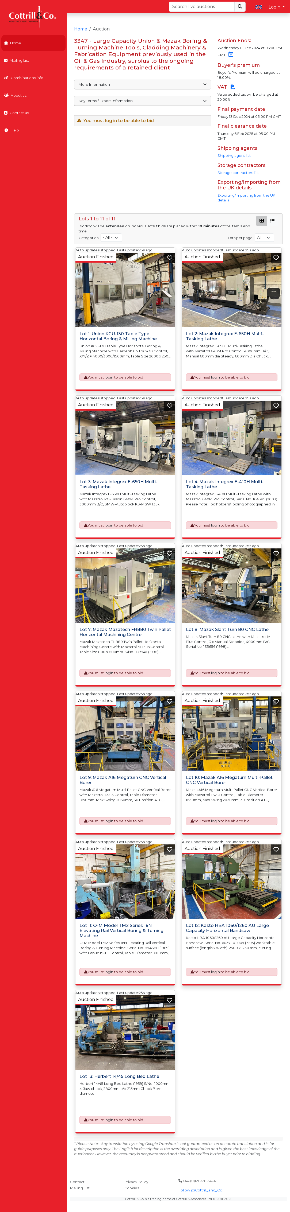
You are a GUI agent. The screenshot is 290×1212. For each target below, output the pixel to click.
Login (275, 7)
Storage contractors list (238, 172)
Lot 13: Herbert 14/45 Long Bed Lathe (119, 1076)
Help (11, 130)
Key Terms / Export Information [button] (143, 101)
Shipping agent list (234, 155)
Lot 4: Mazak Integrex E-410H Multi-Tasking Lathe (225, 484)
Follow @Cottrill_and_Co (200, 1190)
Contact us (16, 113)
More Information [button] (143, 84)
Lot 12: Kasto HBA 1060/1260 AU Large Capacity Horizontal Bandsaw (227, 928)
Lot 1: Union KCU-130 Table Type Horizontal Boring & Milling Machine (118, 336)
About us (15, 95)
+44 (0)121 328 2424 (197, 1181)
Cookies (131, 1188)
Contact (77, 1182)
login (109, 377)
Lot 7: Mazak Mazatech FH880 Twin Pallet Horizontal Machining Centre (125, 632)
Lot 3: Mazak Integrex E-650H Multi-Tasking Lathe (118, 484)
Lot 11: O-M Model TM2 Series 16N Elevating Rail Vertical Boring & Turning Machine (121, 930)
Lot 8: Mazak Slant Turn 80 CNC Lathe (227, 629)
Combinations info (23, 78)
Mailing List (16, 60)
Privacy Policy (136, 1182)
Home (12, 43)
